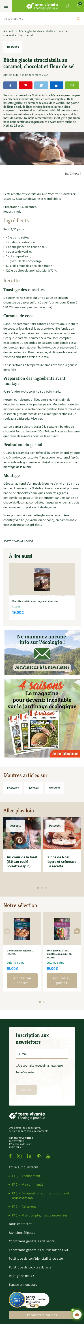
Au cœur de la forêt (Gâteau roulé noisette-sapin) (22, 861)
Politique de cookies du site (30, 1267)
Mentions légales (22, 1233)
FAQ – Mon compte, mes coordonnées (40, 1215)
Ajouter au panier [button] (22, 980)
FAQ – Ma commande (27, 1184)
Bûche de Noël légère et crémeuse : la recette (61, 861)
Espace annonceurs (23, 1285)
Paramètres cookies (42, 1315)
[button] (38, 888)
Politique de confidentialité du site (36, 1259)
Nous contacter (20, 1224)
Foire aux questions (24, 1167)
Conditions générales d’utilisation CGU (38, 1250)
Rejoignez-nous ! (21, 1276)
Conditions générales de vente (32, 1241)
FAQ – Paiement (24, 1207)
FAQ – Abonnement (26, 1176)
